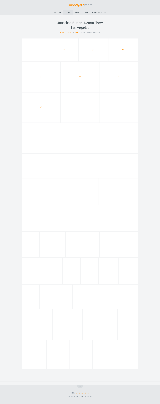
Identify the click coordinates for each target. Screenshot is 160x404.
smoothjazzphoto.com (82, 393)
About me (57, 12)
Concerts (68, 12)
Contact (85, 12)
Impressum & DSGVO (99, 12)
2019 (76, 32)
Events (76, 12)
